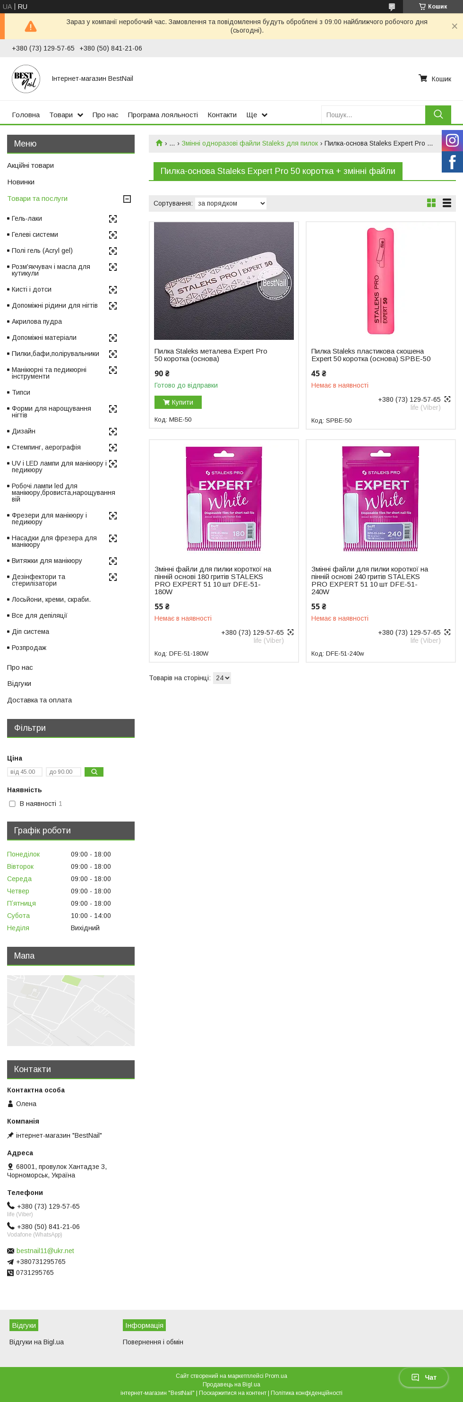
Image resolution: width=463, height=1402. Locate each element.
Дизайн (23, 431)
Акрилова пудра (37, 321)
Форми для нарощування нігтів (51, 412)
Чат (424, 1377)
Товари (61, 115)
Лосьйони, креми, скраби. (51, 599)
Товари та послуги (37, 198)
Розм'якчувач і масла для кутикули (51, 270)
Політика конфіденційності (307, 1393)
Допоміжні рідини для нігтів (55, 305)
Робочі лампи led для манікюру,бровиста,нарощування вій (63, 492)
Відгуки (19, 683)
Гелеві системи (35, 234)
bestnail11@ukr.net (45, 1251)
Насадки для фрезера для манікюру (54, 541)
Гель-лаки (27, 218)
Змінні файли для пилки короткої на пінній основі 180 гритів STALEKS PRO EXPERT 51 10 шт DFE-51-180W (212, 580)
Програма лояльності (163, 115)
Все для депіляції (40, 615)
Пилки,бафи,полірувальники (55, 353)
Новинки (20, 182)
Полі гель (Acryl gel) (42, 250)
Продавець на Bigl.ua (231, 1384)
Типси (21, 392)
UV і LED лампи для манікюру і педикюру (59, 466)
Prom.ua (276, 1376)
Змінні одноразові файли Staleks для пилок (250, 143)
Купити (182, 402)
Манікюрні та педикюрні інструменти (49, 373)
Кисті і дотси (31, 289)
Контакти (222, 115)
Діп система (30, 631)
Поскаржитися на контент (232, 1393)
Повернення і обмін (153, 1342)
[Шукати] (438, 114)
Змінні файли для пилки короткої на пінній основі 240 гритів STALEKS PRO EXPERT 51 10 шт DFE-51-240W (369, 580)
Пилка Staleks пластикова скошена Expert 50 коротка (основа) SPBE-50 (370, 355)
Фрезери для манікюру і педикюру (49, 518)
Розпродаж (29, 647)
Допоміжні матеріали (44, 337)
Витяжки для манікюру (47, 560)
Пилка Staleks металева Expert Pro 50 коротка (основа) (210, 355)
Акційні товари (30, 165)
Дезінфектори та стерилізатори (38, 580)
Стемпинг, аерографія (46, 447)
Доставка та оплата (39, 700)
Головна (26, 115)
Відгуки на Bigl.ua (36, 1342)
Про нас (106, 115)
